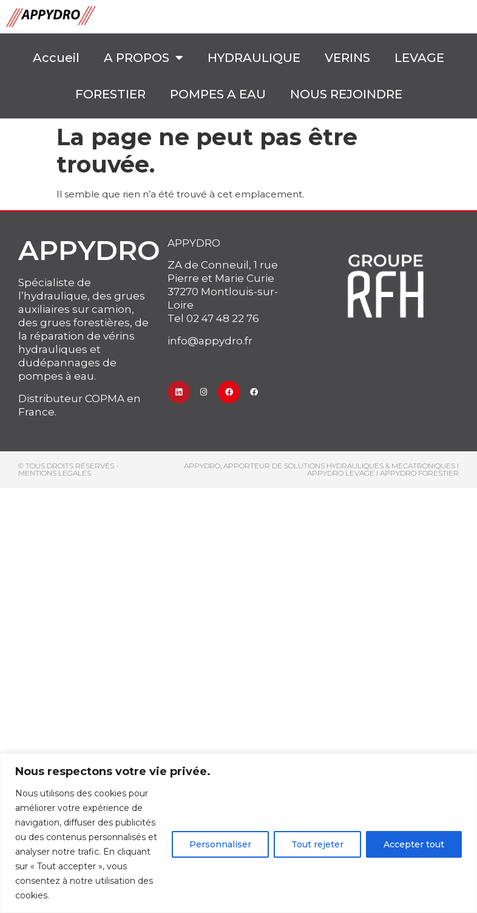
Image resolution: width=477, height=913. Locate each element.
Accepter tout (414, 844)
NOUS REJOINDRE (346, 94)
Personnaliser (220, 844)
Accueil (56, 57)
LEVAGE (419, 57)
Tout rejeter (317, 844)
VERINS (347, 57)
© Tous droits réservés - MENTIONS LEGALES (68, 469)
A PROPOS (143, 58)
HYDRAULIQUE (254, 57)
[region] (238, 833)
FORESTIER (110, 94)
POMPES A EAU (218, 94)
